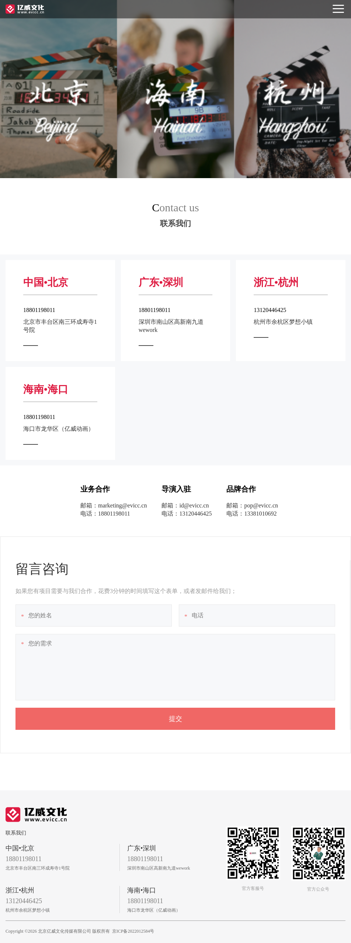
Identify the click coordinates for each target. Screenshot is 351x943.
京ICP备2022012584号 (133, 931)
